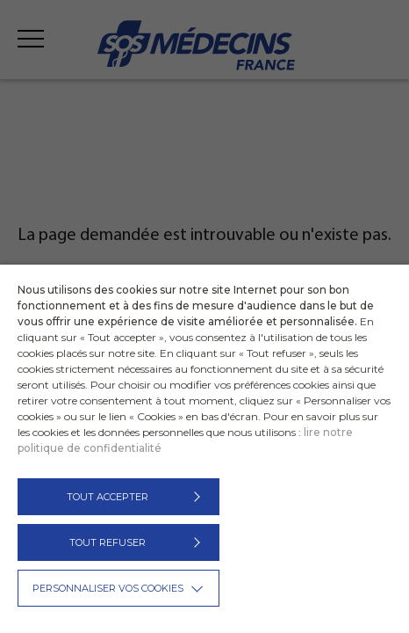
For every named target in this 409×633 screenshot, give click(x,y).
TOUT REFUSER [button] (107, 542)
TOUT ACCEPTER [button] (107, 497)
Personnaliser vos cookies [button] (107, 588)
